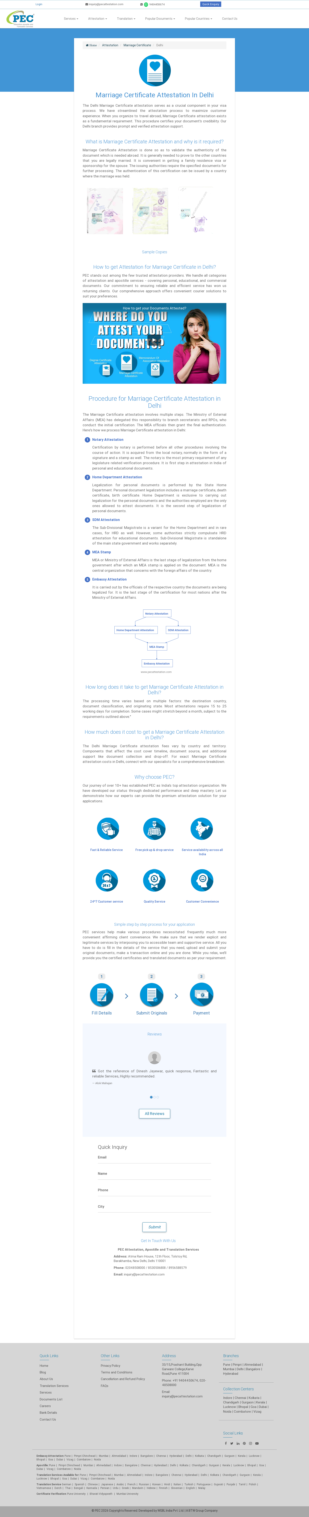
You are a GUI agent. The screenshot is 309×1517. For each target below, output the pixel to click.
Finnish (163, 1488)
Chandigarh (199, 1465)
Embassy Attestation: (50, 1455)
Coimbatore (84, 1459)
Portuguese (204, 1484)
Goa (50, 1459)
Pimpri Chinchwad (84, 1455)
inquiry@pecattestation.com (104, 4)
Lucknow (41, 1478)
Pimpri (237, 1364)
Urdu (115, 1488)
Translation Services (54, 1386)
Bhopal (40, 1459)
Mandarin (137, 1488)
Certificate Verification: (51, 1493)
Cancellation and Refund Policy (123, 1379)
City (101, 1206)
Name (102, 1173)
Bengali (78, 1488)
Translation (126, 19)
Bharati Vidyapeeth (101, 1493)
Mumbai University (127, 1493)
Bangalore (147, 1455)
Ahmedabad (252, 1364)
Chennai (161, 1455)
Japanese (107, 1484)
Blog (43, 1372)
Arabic (120, 1484)
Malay (201, 1488)
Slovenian (177, 1488)
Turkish (188, 1484)
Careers (45, 1406)
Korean (156, 1484)
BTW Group (196, 1510)
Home (44, 1366)
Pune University (76, 1493)
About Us (46, 1379)
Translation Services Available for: (57, 1474)
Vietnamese (43, 1488)
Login (39, 4)
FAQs (104, 1386)
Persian (104, 1488)
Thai (68, 1488)
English (190, 1488)
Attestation (97, 19)
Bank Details (48, 1412)
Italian (177, 1484)
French (131, 1484)
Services (71, 19)
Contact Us (229, 19)
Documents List (51, 1399)
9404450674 (152, 4)
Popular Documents (160, 19)
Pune (226, 1364)
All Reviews (154, 1113)
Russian (144, 1484)
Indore (133, 1455)
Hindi (167, 1484)
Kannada (91, 1488)
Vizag (70, 1459)
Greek (125, 1488)
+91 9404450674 (185, 1380)
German (66, 1484)
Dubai (59, 1459)
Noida (97, 1459)
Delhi (189, 1455)
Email (102, 1157)
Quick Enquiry (210, 4)
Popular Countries (198, 19)
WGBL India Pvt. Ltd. (171, 1510)
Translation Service (49, 1484)
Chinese (93, 1484)
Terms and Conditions (116, 1372)
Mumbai (103, 1455)
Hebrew (151, 1488)
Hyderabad (176, 1455)
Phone (103, 1190)
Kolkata (199, 1455)
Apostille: (42, 1465)
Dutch (58, 1488)
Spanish (79, 1484)
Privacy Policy (110, 1366)
